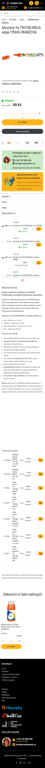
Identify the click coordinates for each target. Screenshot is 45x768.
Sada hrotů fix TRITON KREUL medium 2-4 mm (15, 536)
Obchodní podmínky (9, 697)
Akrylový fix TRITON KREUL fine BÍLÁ (26, 241)
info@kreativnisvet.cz (35, 8)
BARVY (22, 19)
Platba (4, 692)
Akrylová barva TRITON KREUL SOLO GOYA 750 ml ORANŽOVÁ (10, 626)
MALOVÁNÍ (12, 19)
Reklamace (6, 695)
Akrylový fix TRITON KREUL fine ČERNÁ (27, 225)
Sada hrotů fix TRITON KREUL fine (15, 503)
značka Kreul (15, 83)
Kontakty (5, 671)
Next (42, 142)
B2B (3, 700)
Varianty (6, 196)
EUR (41, 3)
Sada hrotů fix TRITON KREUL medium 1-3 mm (15, 519)
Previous (3, 142)
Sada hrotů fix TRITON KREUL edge (15, 488)
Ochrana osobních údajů (10, 674)
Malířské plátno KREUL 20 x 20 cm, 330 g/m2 (15, 460)
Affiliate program (8, 680)
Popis (4, 202)
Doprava (5, 689)
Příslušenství (8, 213)
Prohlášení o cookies (9, 677)
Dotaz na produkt (22, 131)
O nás (4, 668)
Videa (4, 207)
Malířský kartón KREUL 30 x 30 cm (15, 474)
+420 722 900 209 (12, 7)
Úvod (4, 19)
